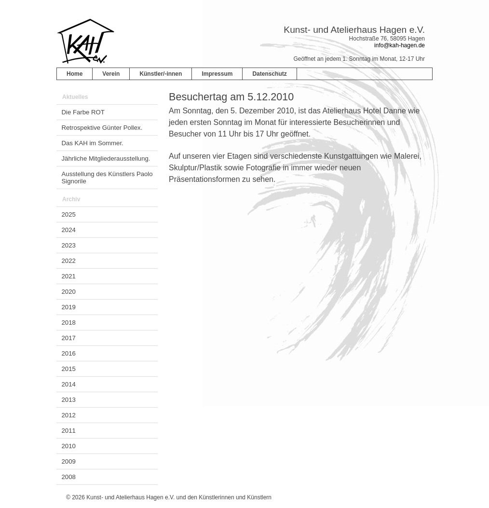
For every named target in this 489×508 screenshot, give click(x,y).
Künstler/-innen (160, 73)
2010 (69, 446)
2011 (69, 430)
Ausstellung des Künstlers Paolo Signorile (107, 177)
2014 (69, 384)
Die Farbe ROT (83, 112)
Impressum (217, 73)
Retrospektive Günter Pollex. (102, 127)
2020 (69, 291)
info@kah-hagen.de (399, 45)
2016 (69, 353)
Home (74, 73)
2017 (69, 338)
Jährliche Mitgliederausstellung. (106, 158)
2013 (69, 399)
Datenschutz (269, 73)
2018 (69, 322)
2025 (69, 214)
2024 (69, 229)
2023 (69, 245)
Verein (111, 73)
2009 (69, 461)
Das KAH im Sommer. (92, 143)
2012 (69, 415)
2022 (69, 260)
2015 (69, 368)
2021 (69, 276)
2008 (69, 477)
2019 (69, 307)
